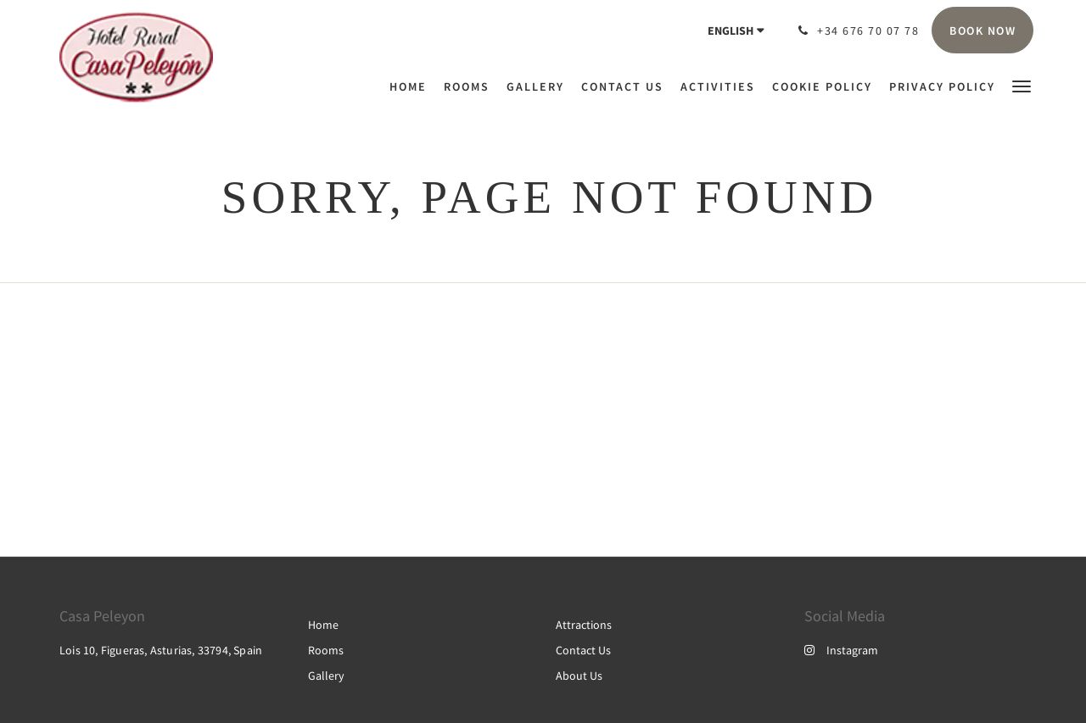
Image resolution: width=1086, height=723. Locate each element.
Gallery (326, 675)
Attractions (584, 624)
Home (323, 624)
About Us (579, 675)
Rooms (326, 650)
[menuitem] (412, 86)
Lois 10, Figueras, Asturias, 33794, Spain (160, 650)
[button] (1021, 85)
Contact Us (583, 650)
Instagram (841, 650)
